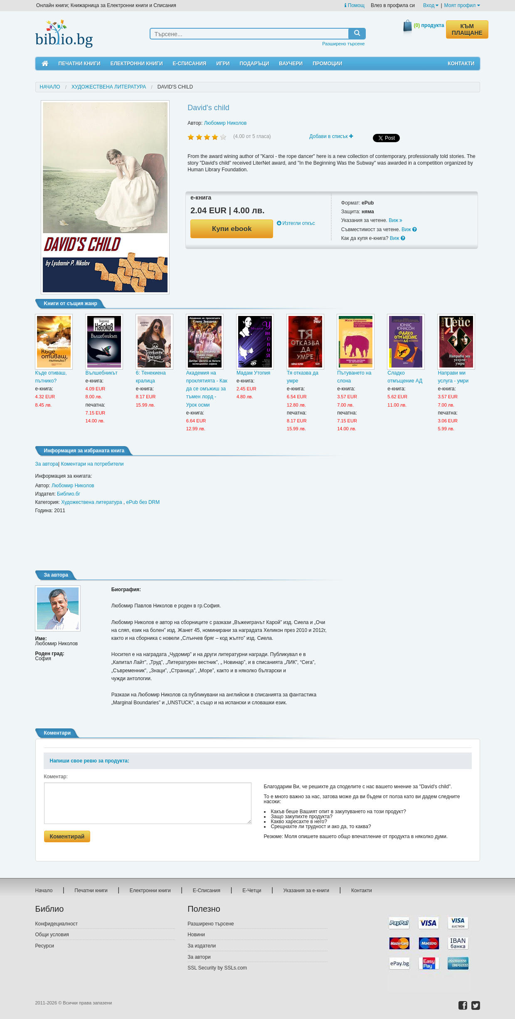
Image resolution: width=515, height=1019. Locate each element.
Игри (222, 64)
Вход (431, 5)
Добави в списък (331, 136)
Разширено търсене (343, 43)
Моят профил (462, 5)
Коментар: (56, 776)
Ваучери (291, 64)
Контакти (461, 64)
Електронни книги (137, 64)
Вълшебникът (102, 373)
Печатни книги (80, 64)
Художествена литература (108, 87)
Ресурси (44, 946)
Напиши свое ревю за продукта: (89, 761)
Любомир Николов (225, 123)
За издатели (201, 946)
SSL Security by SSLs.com (217, 968)
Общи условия (52, 935)
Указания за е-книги (306, 890)
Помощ (354, 5)
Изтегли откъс (296, 223)
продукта (429, 25)
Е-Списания (190, 64)
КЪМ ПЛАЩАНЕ (467, 29)
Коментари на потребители (92, 464)
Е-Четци (251, 890)
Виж (395, 220)
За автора (46, 464)
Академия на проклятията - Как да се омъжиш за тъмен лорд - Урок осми (206, 389)
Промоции (327, 64)
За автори (198, 957)
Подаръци (254, 64)
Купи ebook (231, 229)
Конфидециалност (56, 924)
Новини (196, 935)
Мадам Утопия (253, 373)
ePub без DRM (143, 502)
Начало (50, 87)
